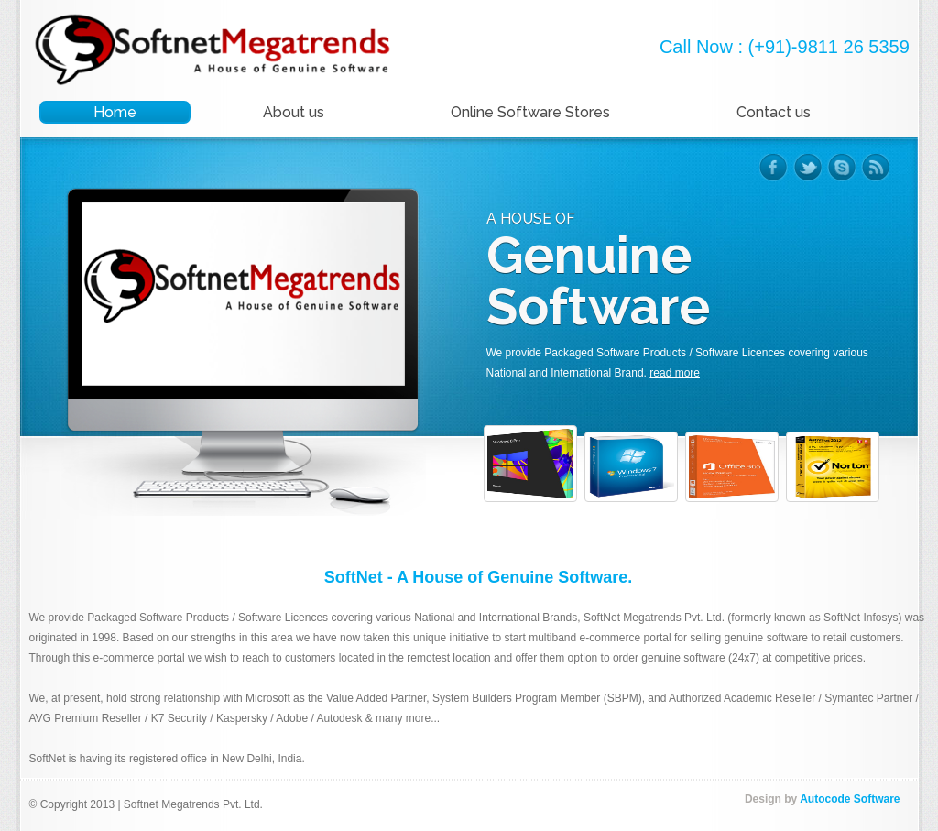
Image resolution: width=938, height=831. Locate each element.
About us (293, 112)
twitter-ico (807, 167)
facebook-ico (773, 167)
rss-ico (875, 167)
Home (114, 112)
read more (674, 372)
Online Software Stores (530, 112)
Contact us (773, 112)
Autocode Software (850, 799)
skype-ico (841, 167)
